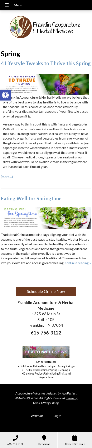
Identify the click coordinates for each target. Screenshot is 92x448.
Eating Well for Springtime (31, 198)
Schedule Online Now (46, 291)
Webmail (37, 416)
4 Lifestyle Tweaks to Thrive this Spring (46, 63)
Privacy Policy (48, 403)
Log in (57, 416)
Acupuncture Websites (30, 393)
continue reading (78, 263)
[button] (5, 95)
